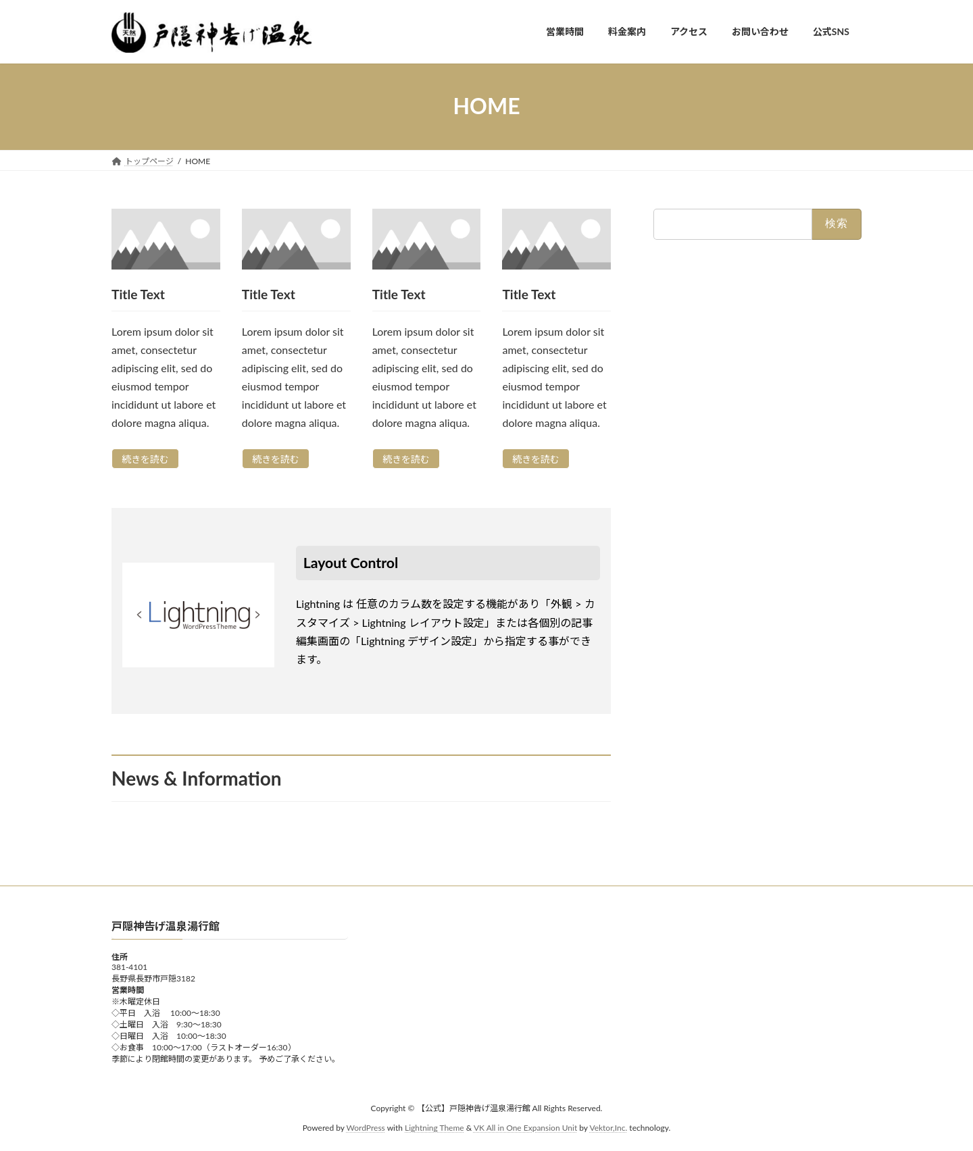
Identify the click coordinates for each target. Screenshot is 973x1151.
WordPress (366, 1128)
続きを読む (145, 459)
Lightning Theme (434, 1128)
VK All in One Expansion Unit (525, 1128)
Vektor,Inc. (608, 1128)
